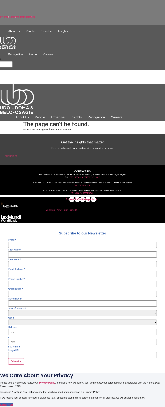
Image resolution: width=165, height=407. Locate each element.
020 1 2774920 (76, 177)
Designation (15, 299)
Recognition (15, 54)
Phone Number (16, 279)
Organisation (15, 289)
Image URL (14, 350)
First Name (14, 250)
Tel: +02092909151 (82, 185)
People (30, 31)
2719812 (96, 177)
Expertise (46, 31)
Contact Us (74, 210)
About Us (14, 31)
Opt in (11, 318)
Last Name (14, 259)
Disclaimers (50, 210)
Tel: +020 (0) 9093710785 (82, 193)
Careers (48, 54)
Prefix (12, 240)
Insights (63, 31)
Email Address (16, 269)
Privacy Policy (62, 210)
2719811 (87, 177)
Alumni (33, 54)
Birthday (12, 327)
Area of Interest (17, 308)
